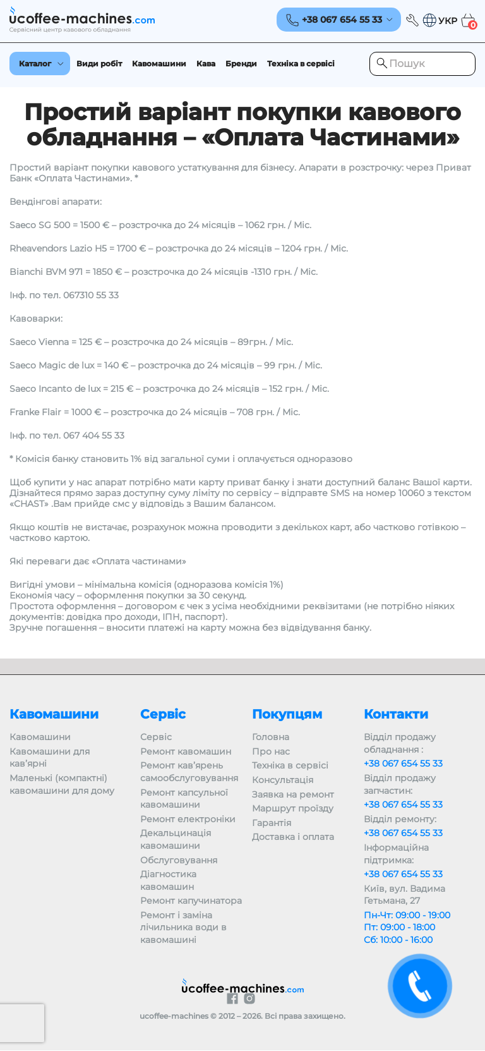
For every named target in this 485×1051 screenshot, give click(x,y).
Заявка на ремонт (293, 794)
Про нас (271, 751)
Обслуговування (178, 860)
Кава (205, 63)
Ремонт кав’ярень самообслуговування (189, 772)
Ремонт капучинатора (191, 900)
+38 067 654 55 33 (403, 763)
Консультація (282, 780)
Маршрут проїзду (292, 808)
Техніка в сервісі (301, 63)
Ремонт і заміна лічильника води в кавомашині (183, 927)
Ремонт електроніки (188, 819)
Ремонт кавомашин (185, 751)
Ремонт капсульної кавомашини (184, 799)
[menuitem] (439, 20)
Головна (270, 737)
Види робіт (99, 63)
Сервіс (156, 737)
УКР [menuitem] (447, 21)
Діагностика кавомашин (168, 880)
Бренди (241, 63)
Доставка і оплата (293, 836)
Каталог (35, 63)
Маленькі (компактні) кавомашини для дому (61, 784)
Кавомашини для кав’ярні (49, 758)
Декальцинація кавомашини (175, 839)
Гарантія (271, 823)
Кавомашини (159, 63)
